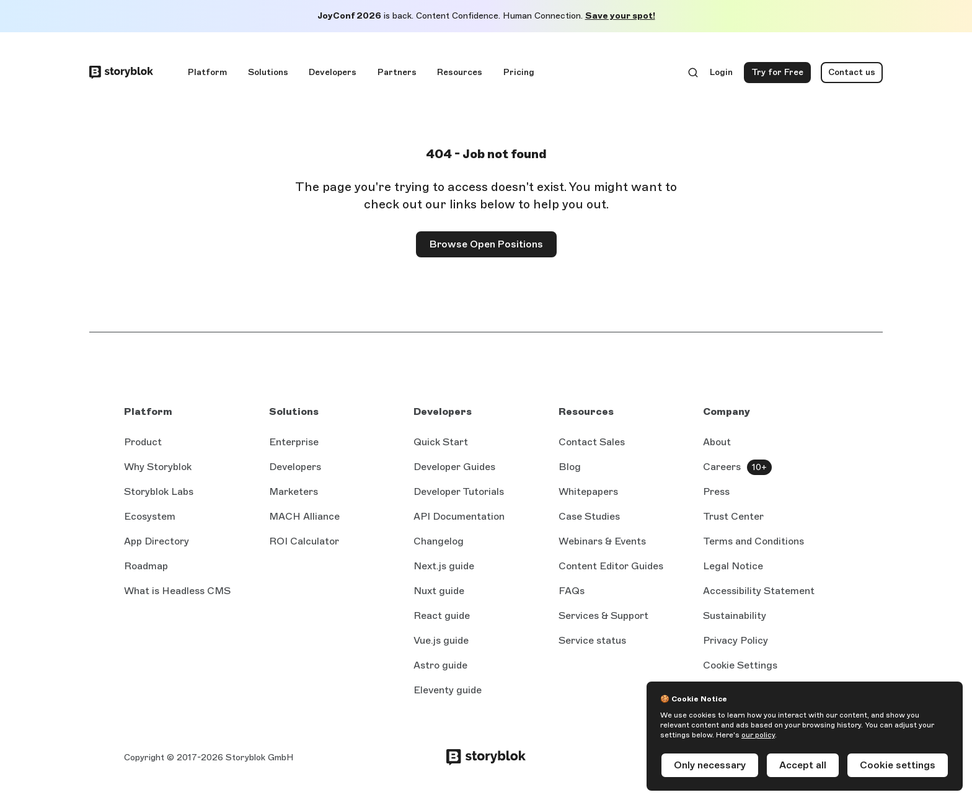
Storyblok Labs (158, 491)
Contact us (851, 72)
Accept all (802, 765)
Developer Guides (454, 467)
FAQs (572, 591)
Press (716, 491)
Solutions (268, 72)
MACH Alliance (304, 516)
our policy (758, 735)
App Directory (156, 541)
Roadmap (146, 566)
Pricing (518, 72)
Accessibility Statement (759, 591)
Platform (207, 72)
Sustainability (734, 615)
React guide (441, 615)
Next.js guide (443, 566)
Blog (570, 467)
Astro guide (440, 665)
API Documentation (459, 516)
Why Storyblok (158, 467)
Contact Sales (592, 442)
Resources (459, 72)
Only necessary (710, 765)
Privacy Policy (735, 640)
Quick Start (440, 442)
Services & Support (603, 615)
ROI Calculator (304, 541)
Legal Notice (733, 566)
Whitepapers (588, 491)
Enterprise (294, 442)
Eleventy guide (447, 690)
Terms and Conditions (753, 541)
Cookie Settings (740, 665)
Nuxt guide (438, 591)
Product (143, 442)
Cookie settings (897, 765)
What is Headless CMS (177, 591)
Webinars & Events (602, 541)
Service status (592, 640)
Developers (332, 72)
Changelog (438, 541)
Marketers (293, 491)
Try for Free (781, 75)
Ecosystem (149, 516)
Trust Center (733, 516)
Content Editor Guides (611, 566)
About (717, 442)
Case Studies (589, 516)
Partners (397, 72)
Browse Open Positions (486, 244)
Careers (722, 467)
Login (722, 75)
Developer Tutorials (458, 491)
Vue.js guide (441, 640)
